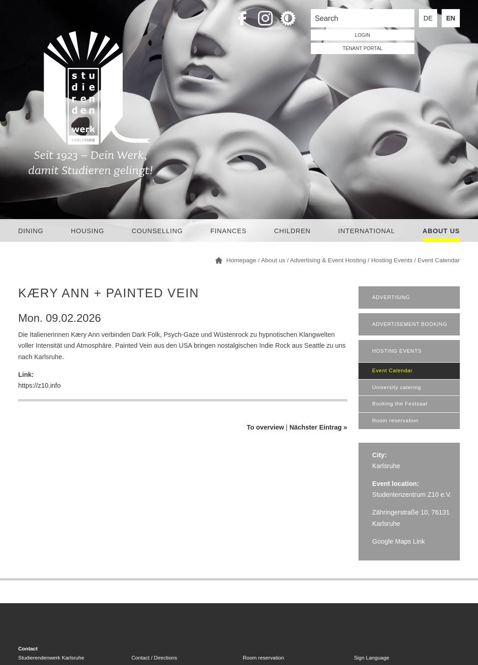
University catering (396, 387)
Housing (87, 231)
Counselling (157, 231)
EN (450, 18)
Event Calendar (439, 260)
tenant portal (363, 48)
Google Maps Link (398, 541)
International (366, 231)
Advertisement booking (409, 324)
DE (428, 18)
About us (441, 231)
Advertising (391, 297)
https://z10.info (39, 385)
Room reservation (395, 420)
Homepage (241, 260)
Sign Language (371, 657)
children (292, 231)
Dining (31, 231)
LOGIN (362, 35)
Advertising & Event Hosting (328, 260)
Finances (228, 231)
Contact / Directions (154, 657)
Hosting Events (392, 260)
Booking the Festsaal (399, 403)
